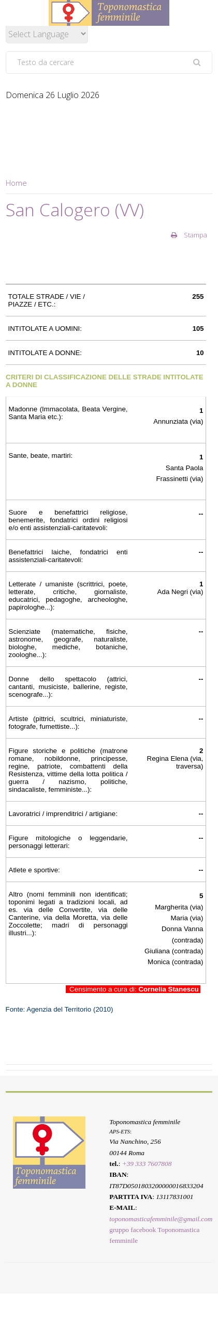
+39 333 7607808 (147, 1164)
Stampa (189, 234)
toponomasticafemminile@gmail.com (160, 1219)
